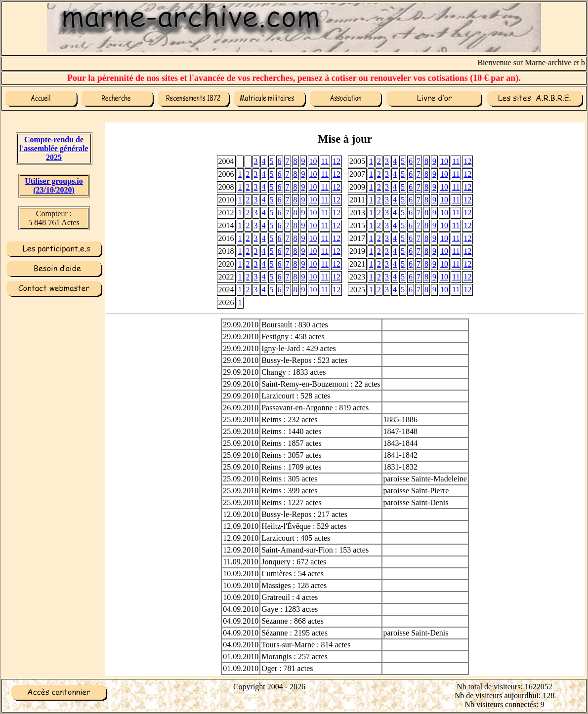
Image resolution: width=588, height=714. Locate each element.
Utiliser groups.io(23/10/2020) (54, 185)
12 (336, 161)
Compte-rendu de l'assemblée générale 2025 (53, 148)
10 (313, 161)
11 (325, 161)
